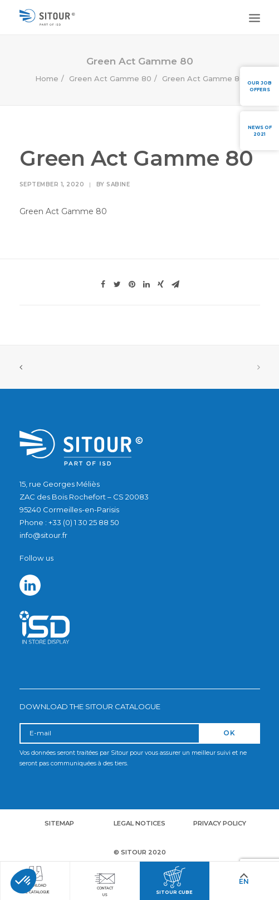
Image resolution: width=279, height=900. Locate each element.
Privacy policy (219, 823)
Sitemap (59, 823)
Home (46, 78)
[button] (23, 881)
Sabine (118, 184)
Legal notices (139, 823)
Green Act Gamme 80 (110, 78)
